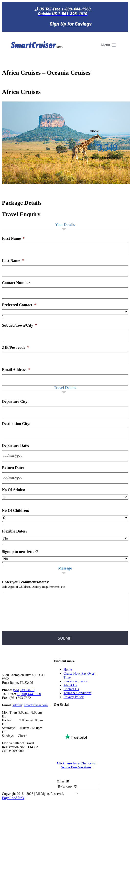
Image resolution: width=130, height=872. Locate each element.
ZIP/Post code (15, 347)
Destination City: (16, 424)
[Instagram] (85, 713)
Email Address (16, 369)
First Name (13, 238)
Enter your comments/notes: (25, 582)
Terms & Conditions (77, 693)
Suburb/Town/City (19, 325)
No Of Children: (15, 510)
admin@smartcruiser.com (30, 705)
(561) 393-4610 (24, 690)
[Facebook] (63, 713)
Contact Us (71, 689)
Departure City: (15, 401)
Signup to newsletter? (20, 552)
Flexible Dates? (14, 531)
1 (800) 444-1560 (29, 694)
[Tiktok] (56, 713)
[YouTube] (78, 713)
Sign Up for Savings (71, 24)
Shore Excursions (75, 681)
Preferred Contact (19, 305)
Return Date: (13, 468)
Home (68, 669)
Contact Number (16, 283)
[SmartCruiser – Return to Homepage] (36, 35)
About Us (70, 685)
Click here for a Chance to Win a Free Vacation (76, 765)
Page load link (13, 798)
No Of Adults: (13, 490)
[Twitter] (71, 713)
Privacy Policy (74, 697)
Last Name (13, 260)
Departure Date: (15, 445)
